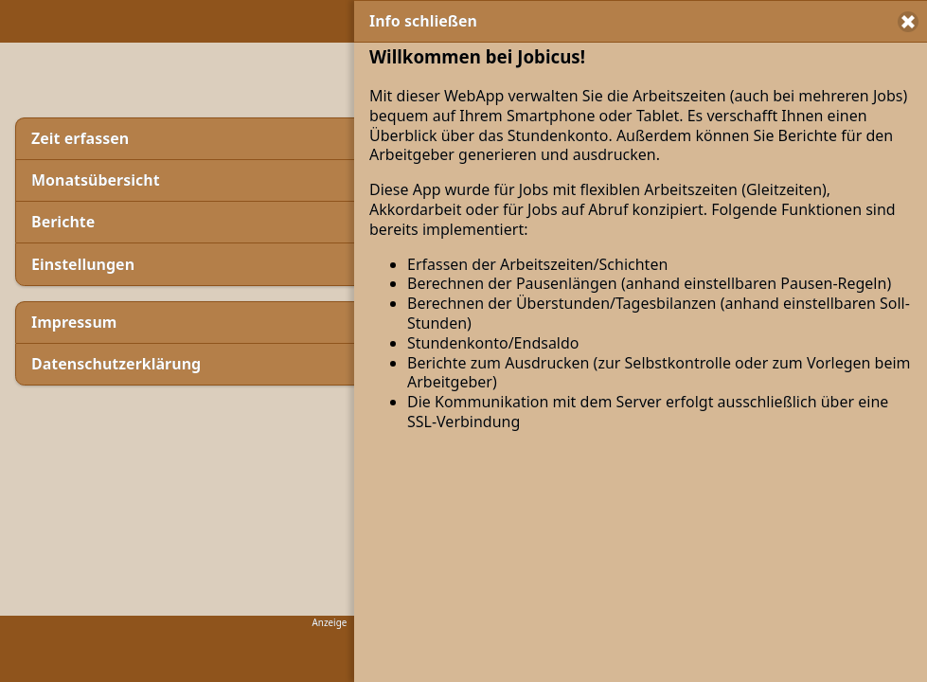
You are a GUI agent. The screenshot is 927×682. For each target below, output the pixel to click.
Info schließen (423, 20)
